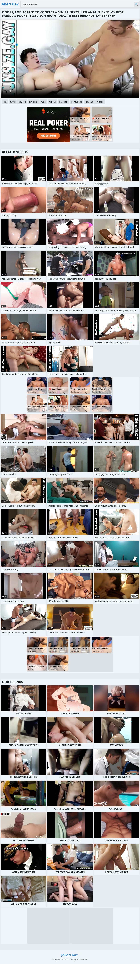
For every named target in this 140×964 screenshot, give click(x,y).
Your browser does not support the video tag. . (70, 59)
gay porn (33, 101)
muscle (100, 101)
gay (5, 101)
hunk (43, 101)
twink (12, 101)
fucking (52, 101)
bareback (63, 101)
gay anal (89, 101)
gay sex (22, 101)
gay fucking (76, 101)
